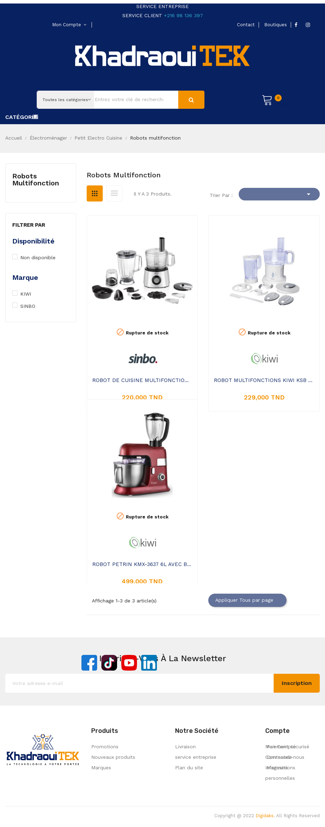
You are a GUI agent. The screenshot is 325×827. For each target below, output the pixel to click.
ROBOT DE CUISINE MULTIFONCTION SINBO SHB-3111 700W (142, 380)
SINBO (31, 306)
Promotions (104, 746)
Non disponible (42, 257)
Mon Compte (280, 746)
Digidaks (264, 815)
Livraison (185, 746)
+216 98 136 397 (183, 15)
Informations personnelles (280, 773)
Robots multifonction (35, 179)
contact (246, 24)
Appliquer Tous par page (247, 600)
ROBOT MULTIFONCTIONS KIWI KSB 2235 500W (264, 380)
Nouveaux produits (113, 757)
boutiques (275, 24)
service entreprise (195, 757)
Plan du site (189, 767)
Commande (278, 757)
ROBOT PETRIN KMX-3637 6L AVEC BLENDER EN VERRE (142, 564)
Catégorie (21, 117)
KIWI (29, 294)
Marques (101, 767)
